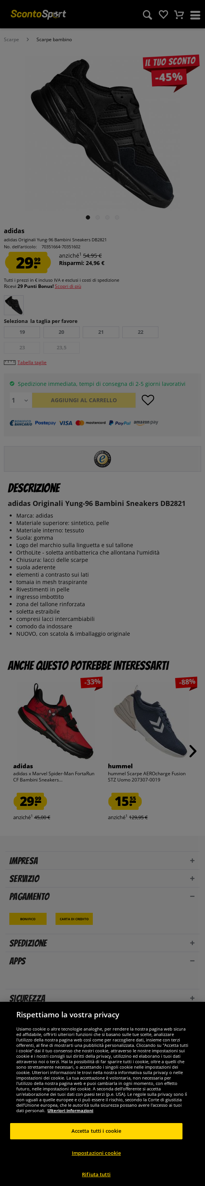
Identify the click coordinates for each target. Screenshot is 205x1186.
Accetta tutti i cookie (96, 1139)
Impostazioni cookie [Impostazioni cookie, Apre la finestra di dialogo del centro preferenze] (96, 1161)
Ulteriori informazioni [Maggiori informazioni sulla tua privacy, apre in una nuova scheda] (70, 1119)
